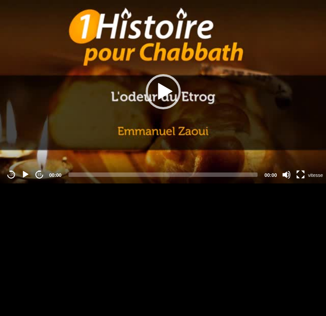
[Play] (25, 174)
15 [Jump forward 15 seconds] (40, 174)
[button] (163, 91)
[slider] (163, 174)
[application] (163, 91)
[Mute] (286, 174)
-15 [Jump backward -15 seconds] (11, 174)
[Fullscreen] (300, 174)
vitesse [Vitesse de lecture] (315, 175)
